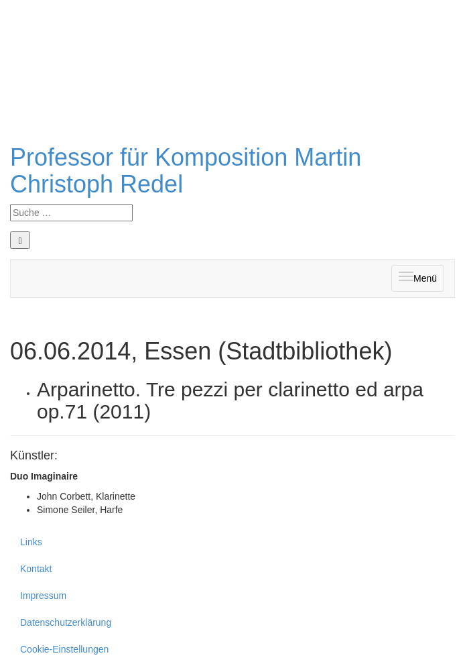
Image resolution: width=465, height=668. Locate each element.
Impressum (43, 595)
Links (31, 542)
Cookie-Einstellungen (64, 649)
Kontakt (36, 568)
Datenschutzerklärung (65, 622)
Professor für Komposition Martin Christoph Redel (185, 171)
